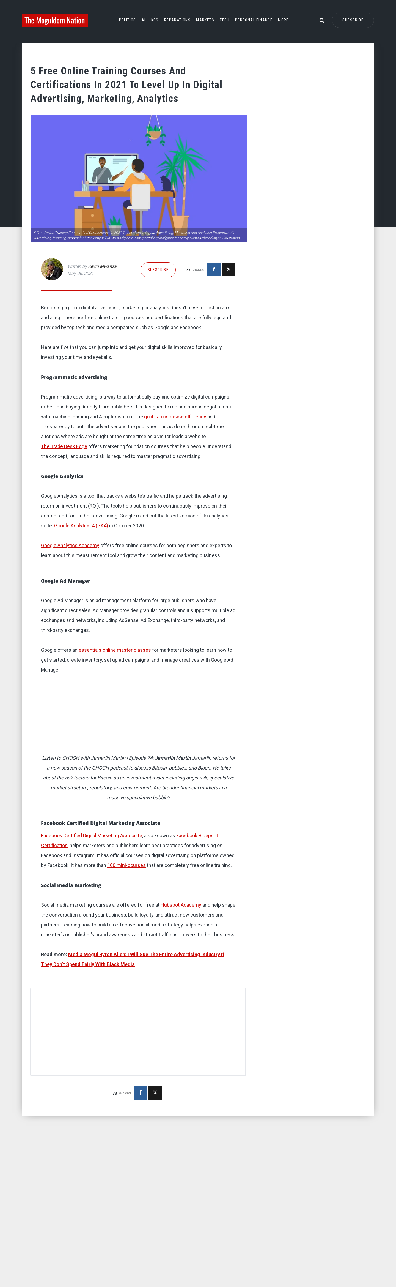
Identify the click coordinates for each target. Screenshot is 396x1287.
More (283, 20)
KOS (155, 20)
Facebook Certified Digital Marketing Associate (91, 945)
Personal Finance (254, 20)
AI (144, 20)
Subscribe (353, 20)
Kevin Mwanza (102, 266)
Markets (205, 20)
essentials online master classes (115, 760)
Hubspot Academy (181, 1015)
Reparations (177, 20)
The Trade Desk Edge (64, 556)
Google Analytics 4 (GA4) (81, 635)
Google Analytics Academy (70, 655)
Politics (127, 20)
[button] (138, 496)
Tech (225, 20)
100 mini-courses (126, 975)
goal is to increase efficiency (175, 416)
